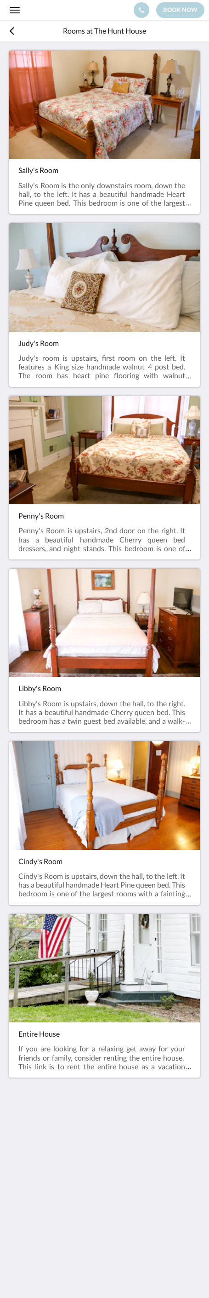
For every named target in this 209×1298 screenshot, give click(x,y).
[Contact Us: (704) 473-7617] (141, 10)
